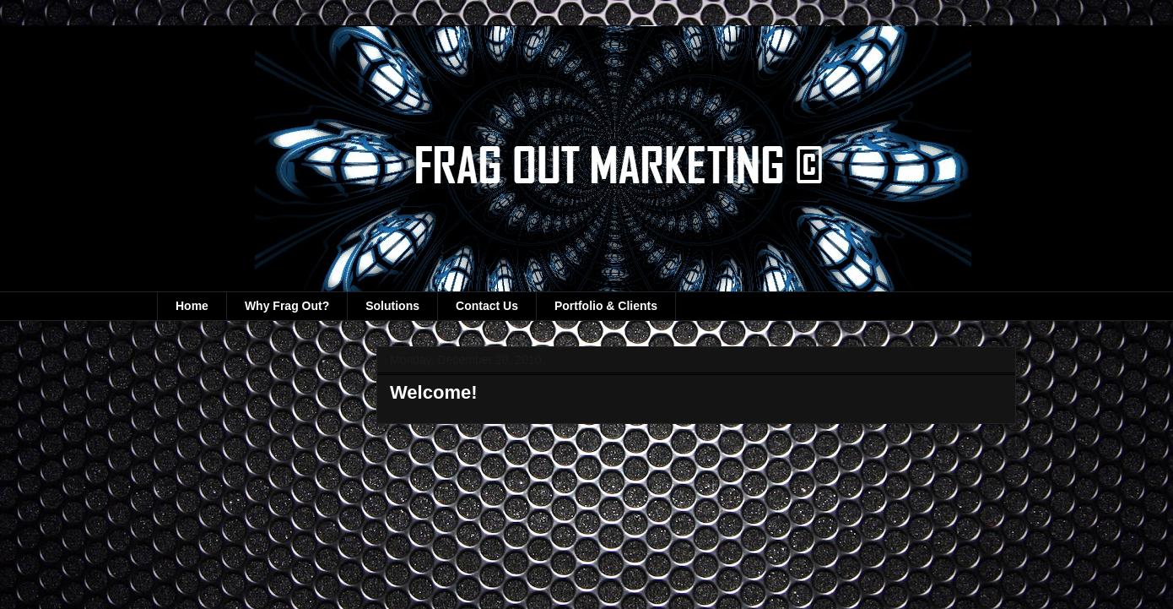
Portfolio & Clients (605, 306)
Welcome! (434, 392)
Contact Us (487, 306)
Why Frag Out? (287, 306)
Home (192, 306)
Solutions (392, 306)
